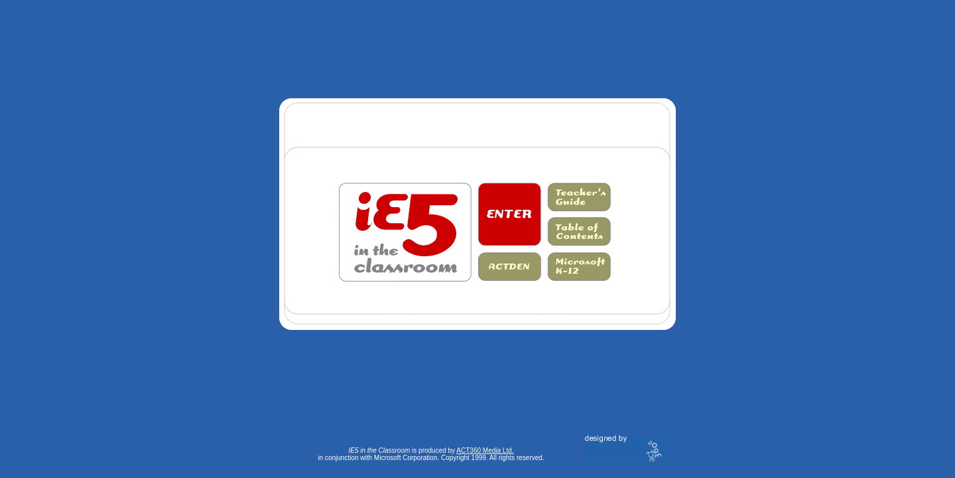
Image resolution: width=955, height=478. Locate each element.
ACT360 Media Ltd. (484, 450)
